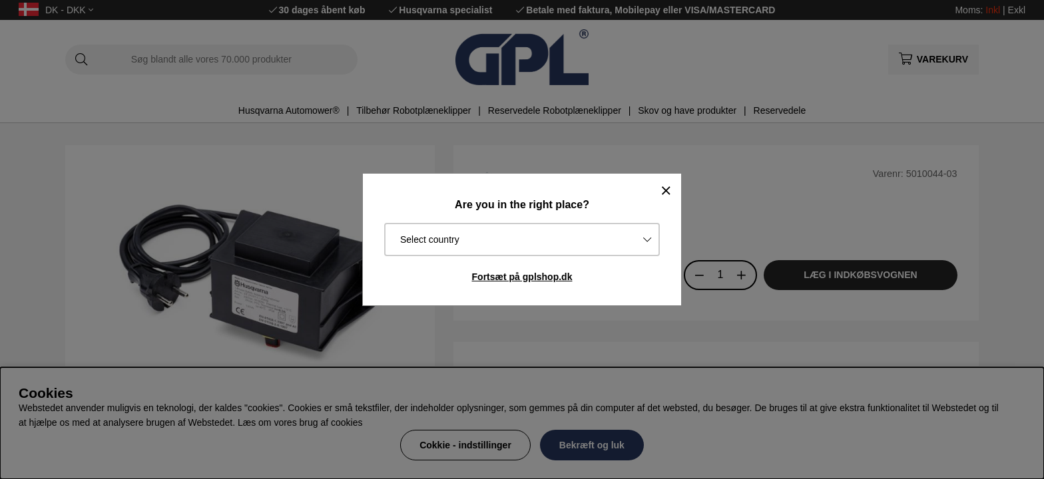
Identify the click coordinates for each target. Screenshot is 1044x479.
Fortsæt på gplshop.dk (522, 276)
